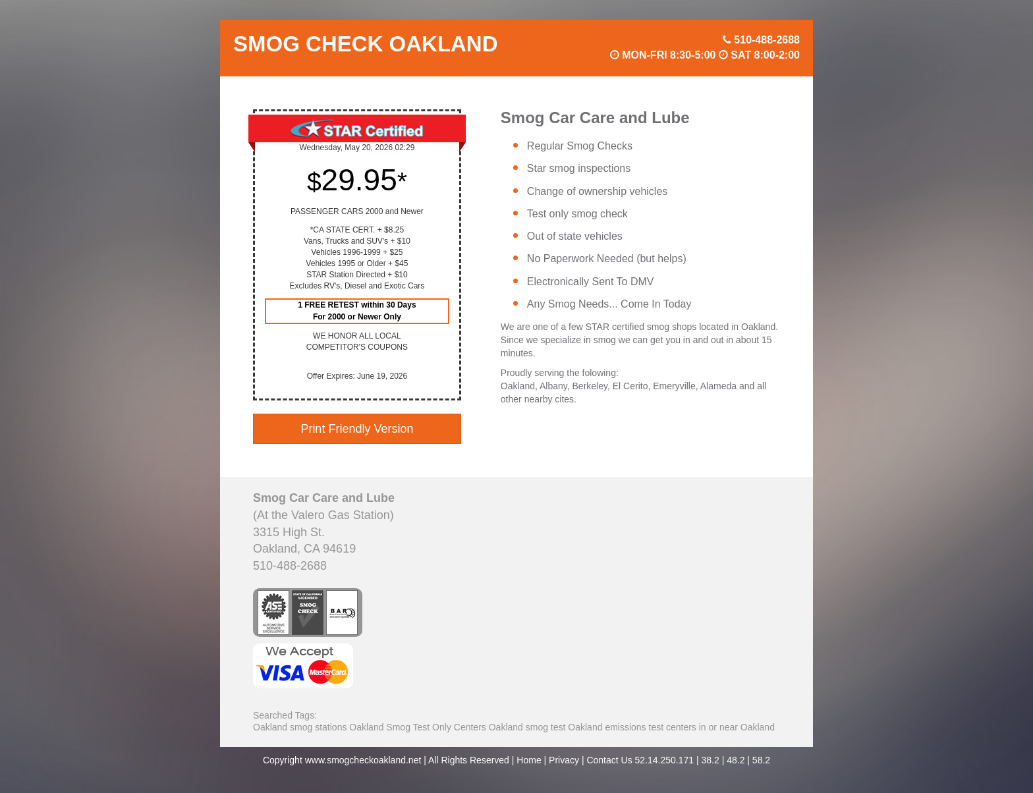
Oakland (270, 727)
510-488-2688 (767, 39)
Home (528, 760)
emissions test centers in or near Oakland (690, 727)
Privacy (564, 760)
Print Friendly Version (356, 428)
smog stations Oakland (336, 727)
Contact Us (609, 760)
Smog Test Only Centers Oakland (454, 727)
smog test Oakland (564, 727)
